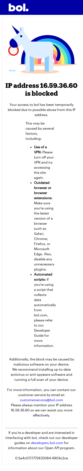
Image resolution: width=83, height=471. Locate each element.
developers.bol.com (47, 443)
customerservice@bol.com (41, 400)
